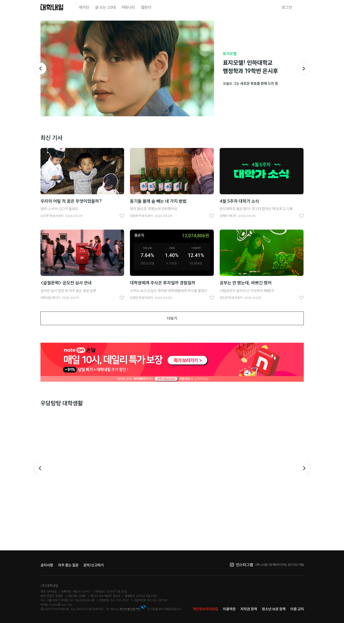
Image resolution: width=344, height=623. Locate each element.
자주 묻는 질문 (68, 565)
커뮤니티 (128, 7)
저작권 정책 (248, 609)
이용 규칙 (297, 609)
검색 (301, 7)
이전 (39, 468)
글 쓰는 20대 (105, 7)
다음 (305, 468)
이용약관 (229, 609)
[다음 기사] (304, 68)
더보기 (172, 318)
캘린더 (146, 7)
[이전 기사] (40, 68)
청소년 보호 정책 (273, 609)
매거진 (84, 7)
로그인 (287, 7)
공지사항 (46, 565)
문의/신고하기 (93, 565)
